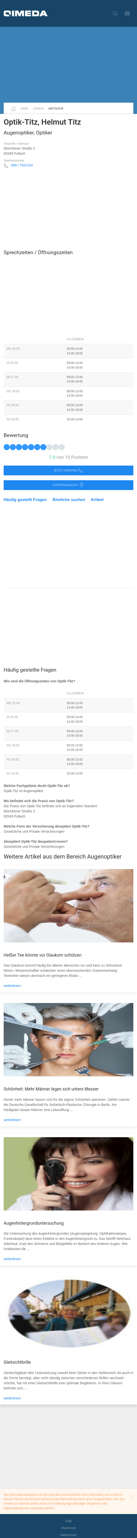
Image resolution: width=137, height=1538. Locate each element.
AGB (68, 1521)
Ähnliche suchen (69, 499)
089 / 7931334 (22, 165)
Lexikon (38, 108)
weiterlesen (12, 986)
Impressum (68, 1528)
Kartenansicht (68, 485)
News (24, 108)
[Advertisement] (68, 65)
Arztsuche (56, 108)
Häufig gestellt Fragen (25, 499)
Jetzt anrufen (69, 470)
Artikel (97, 499)
